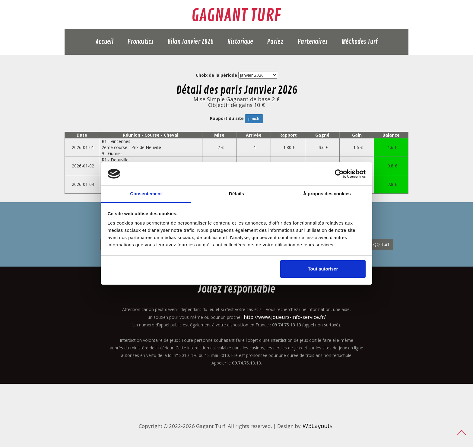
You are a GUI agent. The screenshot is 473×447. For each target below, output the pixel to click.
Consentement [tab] (146, 193)
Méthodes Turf (359, 42)
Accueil (104, 42)
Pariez (275, 42)
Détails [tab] (236, 193)
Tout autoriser (323, 268)
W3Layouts (317, 426)
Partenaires (312, 42)
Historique (240, 42)
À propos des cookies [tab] (327, 193)
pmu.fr (254, 118)
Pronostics (140, 42)
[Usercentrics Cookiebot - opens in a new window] (339, 173)
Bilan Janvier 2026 (190, 42)
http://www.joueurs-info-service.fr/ (285, 316)
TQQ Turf (379, 244)
